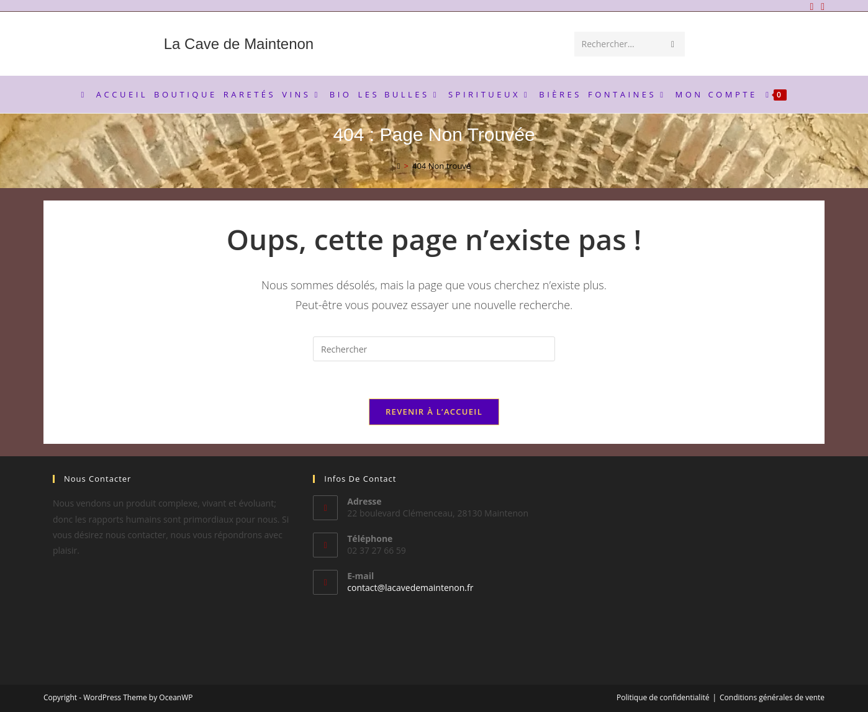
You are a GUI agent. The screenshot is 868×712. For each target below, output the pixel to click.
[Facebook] (811, 6)
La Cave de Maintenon (239, 43)
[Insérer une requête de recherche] (434, 348)
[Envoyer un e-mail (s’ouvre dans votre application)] (821, 6)
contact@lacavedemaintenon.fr (410, 587)
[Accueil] (398, 165)
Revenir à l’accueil (434, 411)
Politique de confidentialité (663, 697)
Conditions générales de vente (772, 697)
